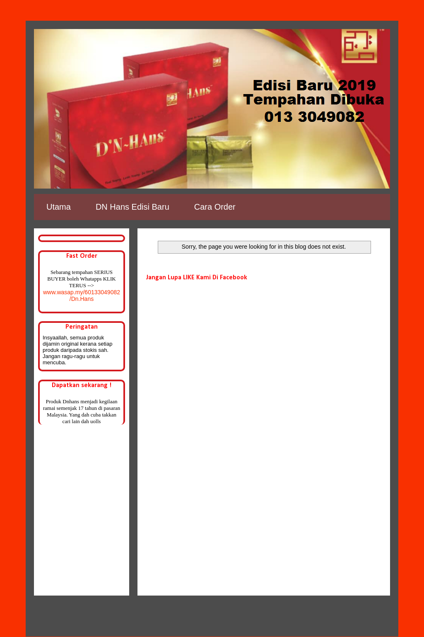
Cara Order (215, 206)
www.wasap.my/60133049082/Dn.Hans (81, 295)
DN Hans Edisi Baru (132, 206)
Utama (58, 206)
